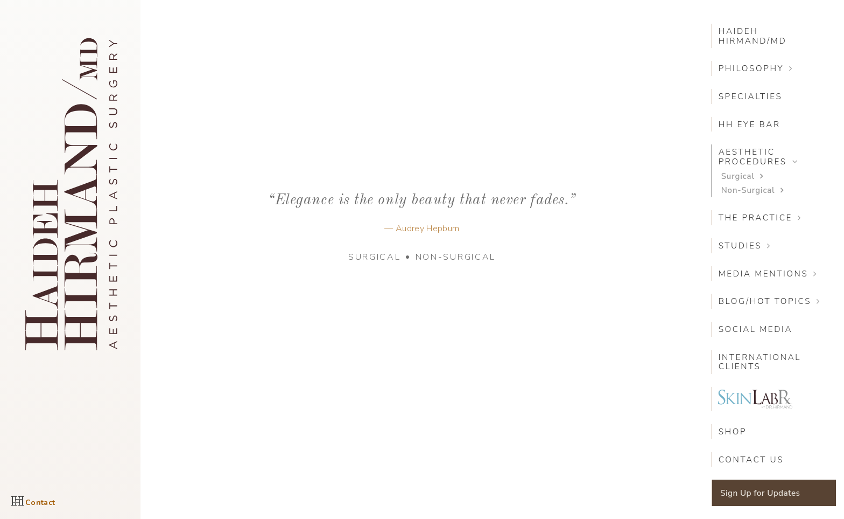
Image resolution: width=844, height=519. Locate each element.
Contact (40, 502)
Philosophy (751, 68)
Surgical (374, 257)
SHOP (733, 431)
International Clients (760, 361)
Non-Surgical (456, 257)
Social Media (756, 329)
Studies (740, 245)
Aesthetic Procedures (753, 156)
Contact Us (751, 459)
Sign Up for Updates (760, 493)
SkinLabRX (755, 399)
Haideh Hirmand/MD (753, 35)
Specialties (751, 96)
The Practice (755, 217)
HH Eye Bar (749, 124)
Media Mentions (763, 273)
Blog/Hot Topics (765, 301)
